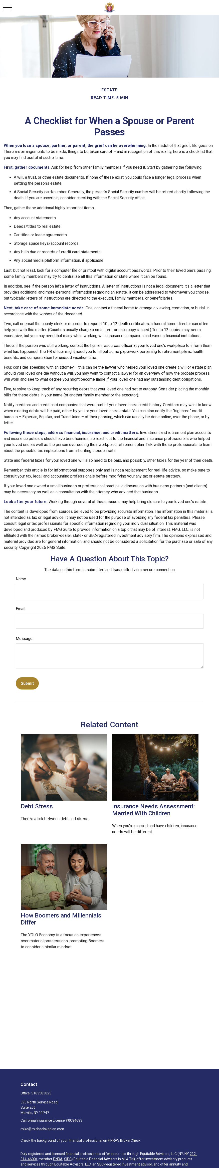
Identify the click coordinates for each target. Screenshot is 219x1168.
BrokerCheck (130, 1140)
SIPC (68, 1159)
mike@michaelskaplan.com (42, 1129)
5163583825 (41, 1093)
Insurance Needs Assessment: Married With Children (153, 810)
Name (21, 579)
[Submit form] (27, 683)
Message (24, 638)
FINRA (58, 1159)
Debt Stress (37, 806)
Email (20, 608)
